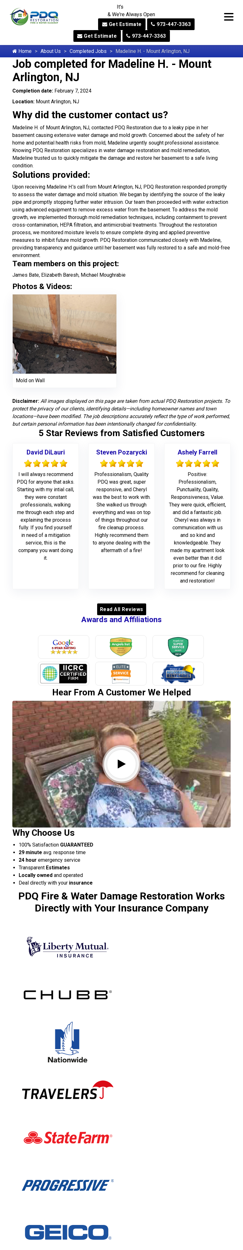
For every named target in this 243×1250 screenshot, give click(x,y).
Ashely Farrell (197, 452)
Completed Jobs (88, 51)
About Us (50, 51)
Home (22, 51)
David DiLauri (46, 452)
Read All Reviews (121, 609)
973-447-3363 (171, 24)
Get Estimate (122, 24)
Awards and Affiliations (121, 619)
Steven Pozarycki (121, 452)
